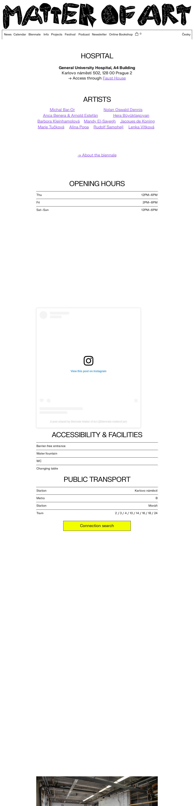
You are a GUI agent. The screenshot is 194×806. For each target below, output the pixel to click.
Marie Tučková (51, 127)
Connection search (97, 525)
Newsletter (99, 34)
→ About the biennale (97, 155)
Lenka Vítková (141, 127)
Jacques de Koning (137, 121)
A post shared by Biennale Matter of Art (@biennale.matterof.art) (88, 421)
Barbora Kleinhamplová (58, 121)
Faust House (114, 78)
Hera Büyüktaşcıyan (131, 115)
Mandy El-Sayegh (100, 121)
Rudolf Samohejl (108, 127)
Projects (56, 34)
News (8, 34)
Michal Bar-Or (62, 109)
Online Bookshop (121, 34)
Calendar (19, 34)
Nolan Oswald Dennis (123, 109)
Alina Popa (79, 127)
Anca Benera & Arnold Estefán (70, 115)
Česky (186, 34)
